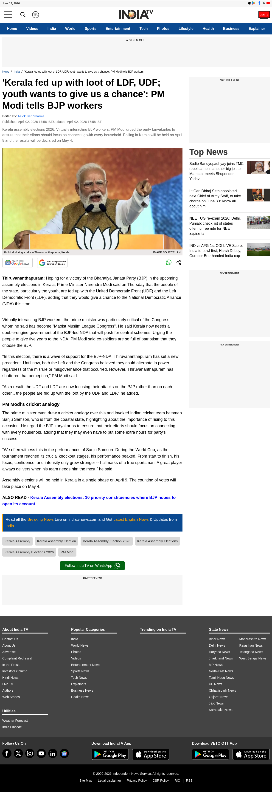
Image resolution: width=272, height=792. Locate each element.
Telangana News (251, 652)
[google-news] (64, 753)
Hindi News (10, 677)
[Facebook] (6, 753)
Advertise (9, 652)
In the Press (11, 665)
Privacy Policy (137, 780)
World (70, 29)
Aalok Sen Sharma (31, 116)
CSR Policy (161, 780)
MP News (216, 665)
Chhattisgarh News (222, 690)
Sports (90, 29)
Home (12, 29)
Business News (82, 690)
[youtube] (41, 753)
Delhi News (217, 645)
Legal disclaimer (109, 780)
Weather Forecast (15, 720)
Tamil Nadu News (221, 677)
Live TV (7, 684)
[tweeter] (18, 753)
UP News (215, 684)
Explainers (78, 684)
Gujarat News (218, 697)
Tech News (79, 677)
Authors (7, 690)
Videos (32, 29)
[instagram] (29, 753)
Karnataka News (221, 710)
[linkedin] (52, 753)
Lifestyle (186, 29)
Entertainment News (85, 665)
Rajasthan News (251, 645)
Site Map (85, 780)
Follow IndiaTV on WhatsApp (92, 566)
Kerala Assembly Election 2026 (106, 541)
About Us (9, 645)
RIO (177, 780)
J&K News (216, 703)
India (52, 29)
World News (79, 645)
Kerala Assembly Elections (157, 541)
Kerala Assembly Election (56, 541)
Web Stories (11, 697)
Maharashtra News (252, 639)
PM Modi (67, 552)
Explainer (257, 29)
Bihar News (217, 639)
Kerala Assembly (17, 541)
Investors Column (14, 671)
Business (231, 29)
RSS (189, 780)
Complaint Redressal (17, 658)
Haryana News (219, 652)
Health (208, 29)
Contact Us (10, 639)
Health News (80, 697)
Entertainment (118, 29)
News (5, 71)
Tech (143, 29)
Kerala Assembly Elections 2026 (29, 552)
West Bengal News (252, 658)
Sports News (80, 671)
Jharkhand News (221, 658)
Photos (163, 29)
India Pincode (12, 727)
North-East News (221, 671)
